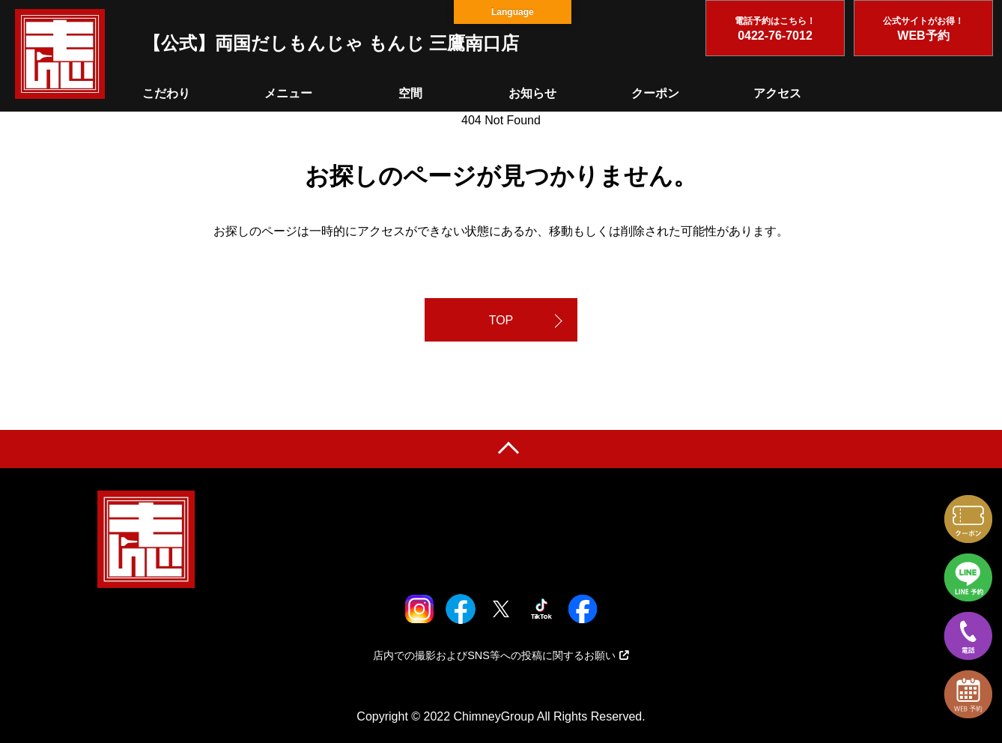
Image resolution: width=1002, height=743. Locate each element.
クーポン (655, 93)
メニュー (288, 93)
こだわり (166, 93)
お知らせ (532, 93)
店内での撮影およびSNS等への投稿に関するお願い (501, 655)
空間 (410, 93)
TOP (501, 320)
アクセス (777, 93)
